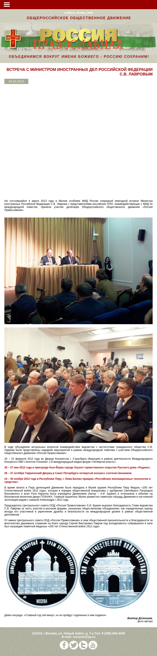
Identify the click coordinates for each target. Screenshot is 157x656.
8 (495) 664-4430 (113, 633)
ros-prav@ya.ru (84, 637)
